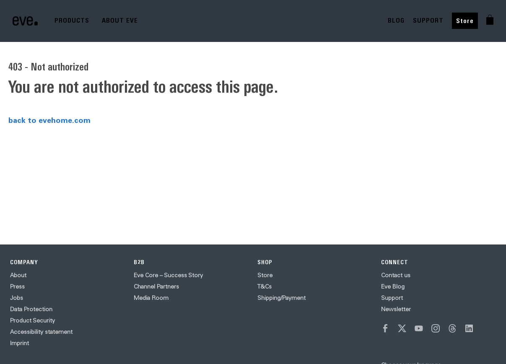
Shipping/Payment (281, 298)
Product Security (32, 320)
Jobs (16, 298)
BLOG (396, 20)
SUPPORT (428, 20)
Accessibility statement (41, 331)
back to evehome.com (49, 120)
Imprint (19, 343)
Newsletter (396, 309)
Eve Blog (393, 286)
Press (17, 286)
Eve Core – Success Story (168, 275)
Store (465, 21)
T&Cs (264, 286)
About (18, 275)
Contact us (395, 275)
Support (392, 298)
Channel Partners (156, 286)
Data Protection (31, 309)
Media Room (151, 298)
